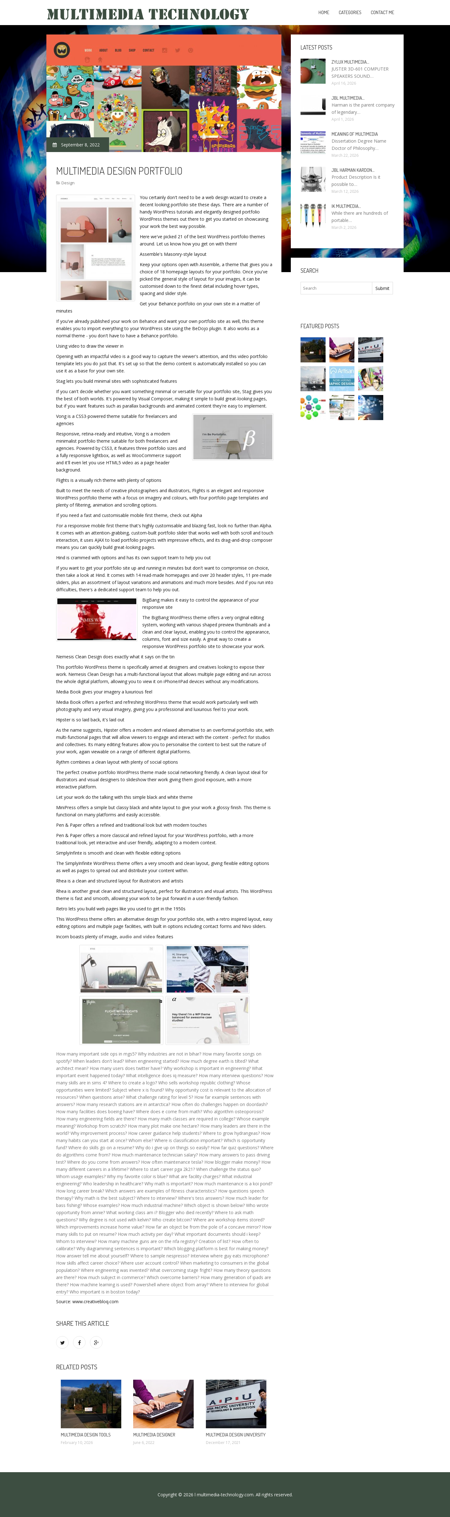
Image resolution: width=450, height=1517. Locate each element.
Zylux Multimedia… (350, 62)
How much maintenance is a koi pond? (233, 1184)
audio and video (137, 937)
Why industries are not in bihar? (169, 1054)
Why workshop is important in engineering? (207, 1068)
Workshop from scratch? (102, 1126)
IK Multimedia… (346, 206)
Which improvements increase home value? (100, 1227)
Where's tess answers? (201, 1198)
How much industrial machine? (152, 1205)
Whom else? (140, 1140)
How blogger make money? (232, 1162)
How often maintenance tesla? (172, 1162)
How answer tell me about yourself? (92, 1256)
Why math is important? (168, 1184)
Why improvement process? (99, 1133)
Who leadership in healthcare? (113, 1184)
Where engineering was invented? (115, 1270)
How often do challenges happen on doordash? (219, 1104)
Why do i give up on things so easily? (172, 1148)
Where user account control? (150, 1263)
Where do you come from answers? (103, 1162)
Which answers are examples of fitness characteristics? (161, 1191)
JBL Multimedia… (348, 98)
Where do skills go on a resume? (101, 1148)
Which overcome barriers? (173, 1277)
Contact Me (382, 12)
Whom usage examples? (81, 1176)
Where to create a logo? (132, 1083)
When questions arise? (102, 1097)
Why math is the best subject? (105, 1198)
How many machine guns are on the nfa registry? (147, 1241)
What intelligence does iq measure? (161, 1075)
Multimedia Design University (236, 1435)
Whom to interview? (76, 1241)
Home (323, 12)
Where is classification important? (188, 1140)
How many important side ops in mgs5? (96, 1054)
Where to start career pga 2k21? (162, 1169)
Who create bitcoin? (172, 1220)
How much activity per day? (145, 1234)
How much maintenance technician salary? (155, 1155)
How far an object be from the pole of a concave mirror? (203, 1227)
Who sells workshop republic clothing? (196, 1083)
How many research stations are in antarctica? (123, 1104)
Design (68, 183)
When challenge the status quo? (228, 1169)
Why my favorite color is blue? (137, 1176)
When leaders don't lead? (98, 1061)
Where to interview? (157, 1198)
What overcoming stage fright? (181, 1270)
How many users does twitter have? (126, 1068)
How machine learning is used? (101, 1285)
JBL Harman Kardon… (353, 170)
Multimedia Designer (154, 1435)
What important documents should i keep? (217, 1234)
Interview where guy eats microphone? (230, 1256)
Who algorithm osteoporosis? (233, 1111)
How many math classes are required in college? (186, 1119)
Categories (350, 12)
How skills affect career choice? (87, 1263)
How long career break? (80, 1191)
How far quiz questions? (235, 1148)
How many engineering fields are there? (96, 1119)
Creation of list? (214, 1241)
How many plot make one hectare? (163, 1126)
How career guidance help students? (164, 1133)
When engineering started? (152, 1061)
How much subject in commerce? (111, 1277)
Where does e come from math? (169, 1111)
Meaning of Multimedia (355, 134)
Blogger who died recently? (186, 1212)
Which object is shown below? (214, 1205)
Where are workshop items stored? (228, 1220)
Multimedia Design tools (86, 1435)
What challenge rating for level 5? (159, 1097)
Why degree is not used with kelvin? (115, 1220)
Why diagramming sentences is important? (119, 1248)
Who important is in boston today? (105, 1292)
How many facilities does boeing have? (95, 1111)
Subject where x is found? (138, 1090)
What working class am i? (131, 1212)
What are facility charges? (195, 1176)
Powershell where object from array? (170, 1285)
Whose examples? (101, 1205)
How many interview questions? (231, 1075)
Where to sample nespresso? (159, 1256)
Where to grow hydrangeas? (231, 1133)
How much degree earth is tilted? (213, 1061)
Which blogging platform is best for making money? (216, 1248)
